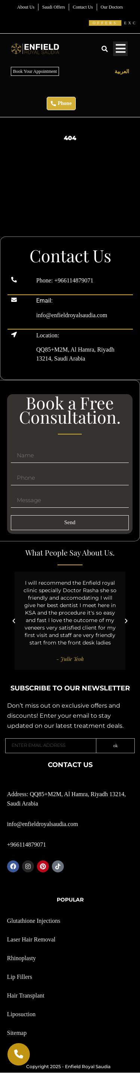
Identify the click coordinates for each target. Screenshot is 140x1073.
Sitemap (17, 1033)
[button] (104, 49)
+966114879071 (74, 280)
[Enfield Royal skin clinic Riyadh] (70, 222)
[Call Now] (18, 1054)
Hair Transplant (25, 995)
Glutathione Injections (33, 921)
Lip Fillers (19, 977)
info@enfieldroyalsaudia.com (71, 315)
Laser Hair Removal (31, 939)
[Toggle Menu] (120, 48)
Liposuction (21, 1014)
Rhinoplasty (21, 958)
